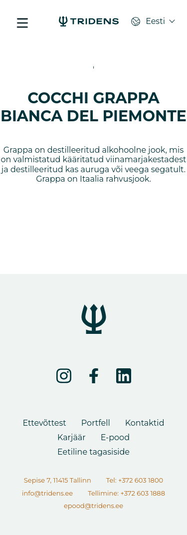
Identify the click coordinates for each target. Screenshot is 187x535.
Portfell (95, 423)
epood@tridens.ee (93, 506)
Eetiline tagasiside (93, 452)
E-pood (115, 437)
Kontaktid (145, 423)
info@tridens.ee (47, 493)
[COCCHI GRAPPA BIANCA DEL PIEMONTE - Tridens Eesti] (89, 22)
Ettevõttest (44, 423)
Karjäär (71, 437)
